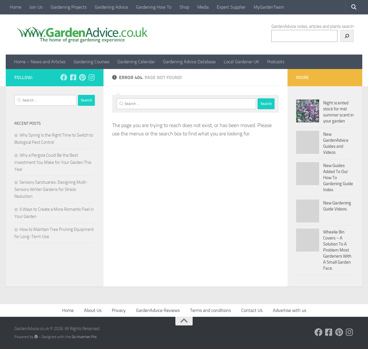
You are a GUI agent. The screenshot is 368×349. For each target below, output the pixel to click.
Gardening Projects (69, 7)
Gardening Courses (91, 61)
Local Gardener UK (241, 61)
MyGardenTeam (269, 7)
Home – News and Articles (40, 61)
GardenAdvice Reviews (158, 310)
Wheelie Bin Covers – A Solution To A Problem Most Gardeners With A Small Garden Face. (337, 250)
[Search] (347, 36)
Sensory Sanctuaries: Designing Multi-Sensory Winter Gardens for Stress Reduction (51, 189)
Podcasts (275, 61)
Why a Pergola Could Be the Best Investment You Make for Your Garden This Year (52, 162)
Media (203, 7)
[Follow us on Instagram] (91, 77)
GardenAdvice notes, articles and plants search (312, 26)
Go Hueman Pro (84, 337)
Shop (184, 7)
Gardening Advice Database (189, 61)
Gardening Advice (111, 7)
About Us (92, 310)
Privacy (119, 310)
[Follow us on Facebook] (63, 77)
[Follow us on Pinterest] (82, 77)
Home (15, 7)
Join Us (36, 7)
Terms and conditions (210, 310)
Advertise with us (289, 310)
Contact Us (251, 310)
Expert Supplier (231, 7)
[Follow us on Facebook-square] (73, 77)
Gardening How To (153, 7)
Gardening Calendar (136, 61)
